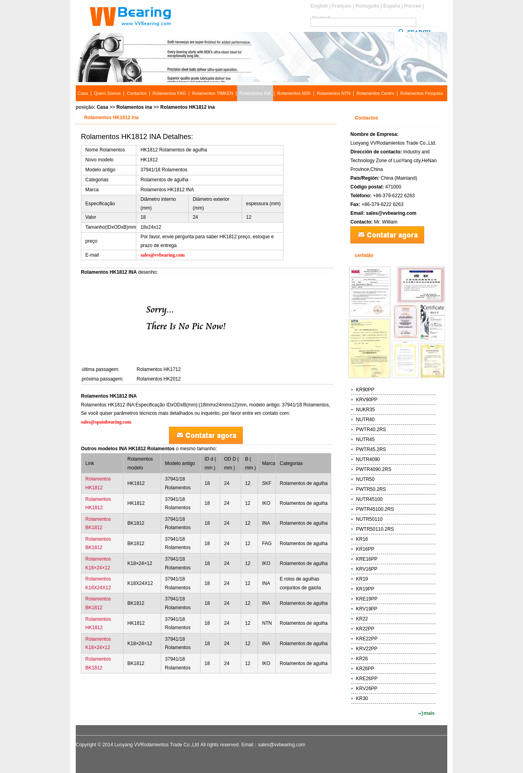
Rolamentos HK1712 (159, 369)
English (319, 6)
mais (429, 713)
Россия (412, 6)
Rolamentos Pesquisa (421, 93)
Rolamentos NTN (333, 93)
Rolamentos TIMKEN (212, 93)
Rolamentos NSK (294, 93)
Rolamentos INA (255, 93)
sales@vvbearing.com (391, 213)
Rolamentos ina (134, 107)
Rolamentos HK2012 (159, 379)
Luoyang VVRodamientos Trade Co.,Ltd (156, 744)
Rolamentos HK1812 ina (187, 107)
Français (341, 6)
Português (367, 6)
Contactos (137, 93)
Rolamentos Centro (375, 93)
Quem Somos (107, 93)
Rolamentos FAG (169, 93)
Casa (83, 93)
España (391, 6)
